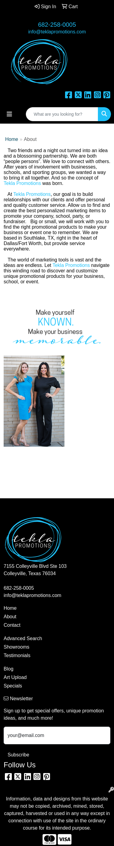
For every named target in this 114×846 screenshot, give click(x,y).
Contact (12, 625)
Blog (8, 668)
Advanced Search (23, 638)
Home (11, 139)
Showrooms (16, 647)
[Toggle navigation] (9, 114)
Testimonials (17, 655)
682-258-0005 (57, 24)
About (10, 616)
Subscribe (18, 754)
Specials (13, 685)
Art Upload (15, 677)
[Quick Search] (62, 114)
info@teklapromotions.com (57, 31)
